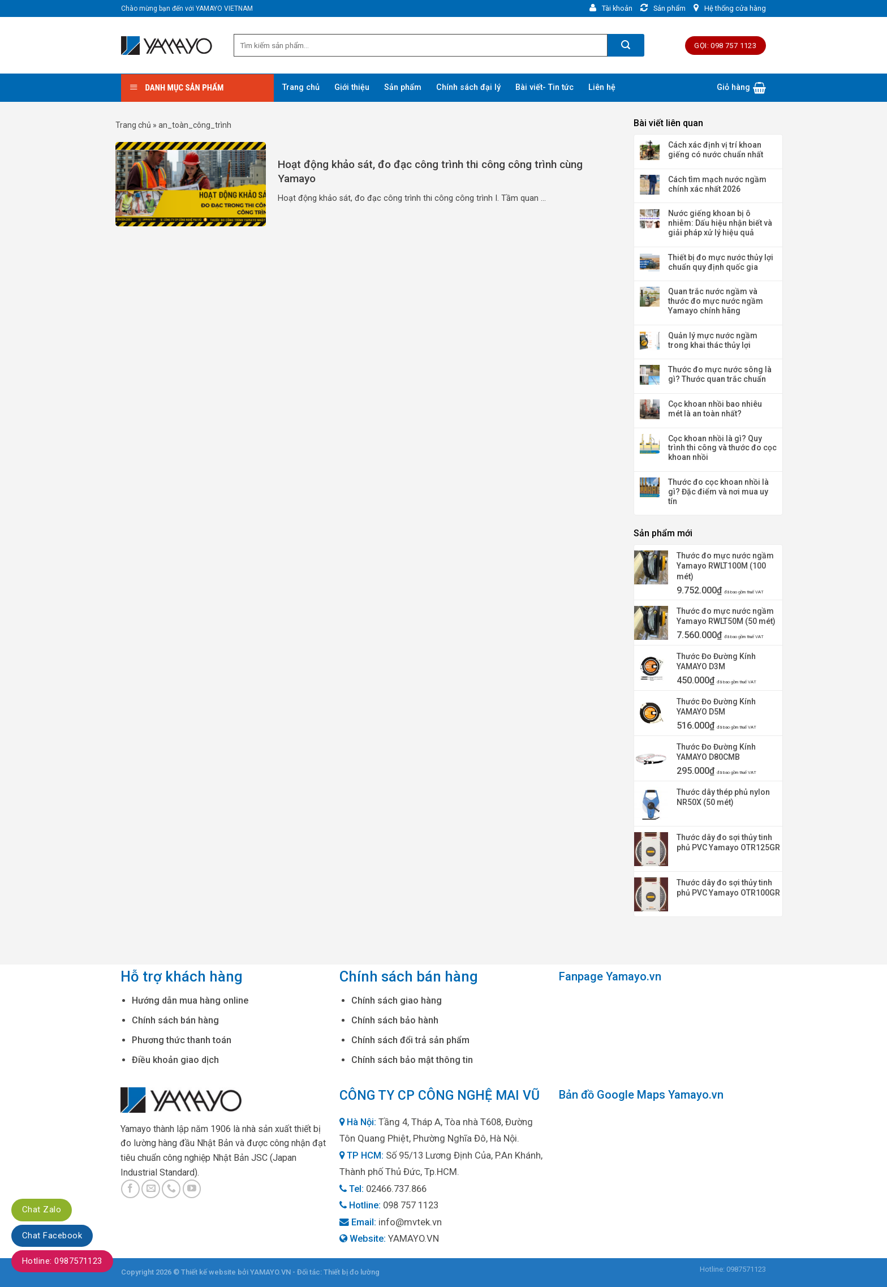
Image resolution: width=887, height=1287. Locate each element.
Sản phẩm (402, 87)
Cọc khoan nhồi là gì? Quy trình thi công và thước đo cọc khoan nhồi (722, 448)
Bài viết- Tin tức (544, 87)
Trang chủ (301, 87)
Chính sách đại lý (468, 87)
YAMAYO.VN (413, 1238)
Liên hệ (601, 87)
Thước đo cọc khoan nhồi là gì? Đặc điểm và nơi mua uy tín (718, 491)
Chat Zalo (41, 1209)
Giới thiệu (351, 87)
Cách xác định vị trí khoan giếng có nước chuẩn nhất (715, 149)
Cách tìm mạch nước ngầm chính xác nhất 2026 (717, 184)
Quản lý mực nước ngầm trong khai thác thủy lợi (712, 340)
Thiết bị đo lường (352, 1272)
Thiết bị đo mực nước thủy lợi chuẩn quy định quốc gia (720, 262)
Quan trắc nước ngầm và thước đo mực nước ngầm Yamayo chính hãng (715, 301)
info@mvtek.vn (410, 1222)
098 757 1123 (410, 1205)
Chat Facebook (52, 1235)
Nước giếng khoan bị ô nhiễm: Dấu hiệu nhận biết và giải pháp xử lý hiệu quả (720, 223)
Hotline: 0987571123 (62, 1261)
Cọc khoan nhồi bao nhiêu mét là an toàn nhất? (715, 408)
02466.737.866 (396, 1188)
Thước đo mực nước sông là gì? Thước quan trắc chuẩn (720, 374)
